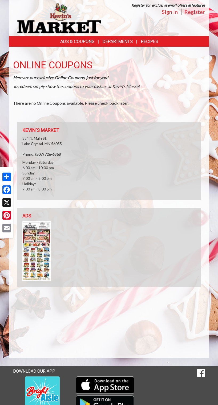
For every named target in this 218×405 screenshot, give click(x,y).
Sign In (170, 12)
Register (194, 12)
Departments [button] (118, 41)
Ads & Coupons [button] (77, 41)
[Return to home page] (59, 17)
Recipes (149, 41)
